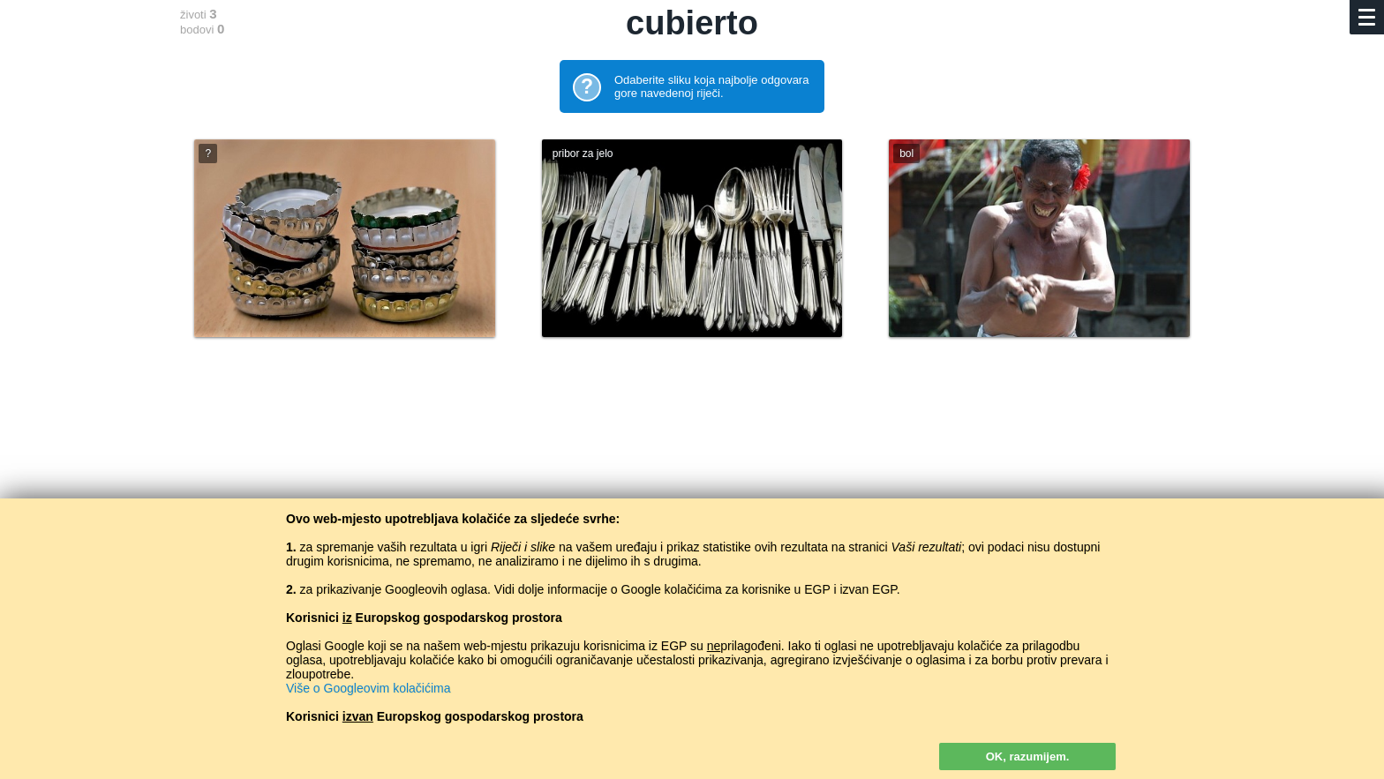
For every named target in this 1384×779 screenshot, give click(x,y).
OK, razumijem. (1028, 756)
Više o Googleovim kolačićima (368, 688)
